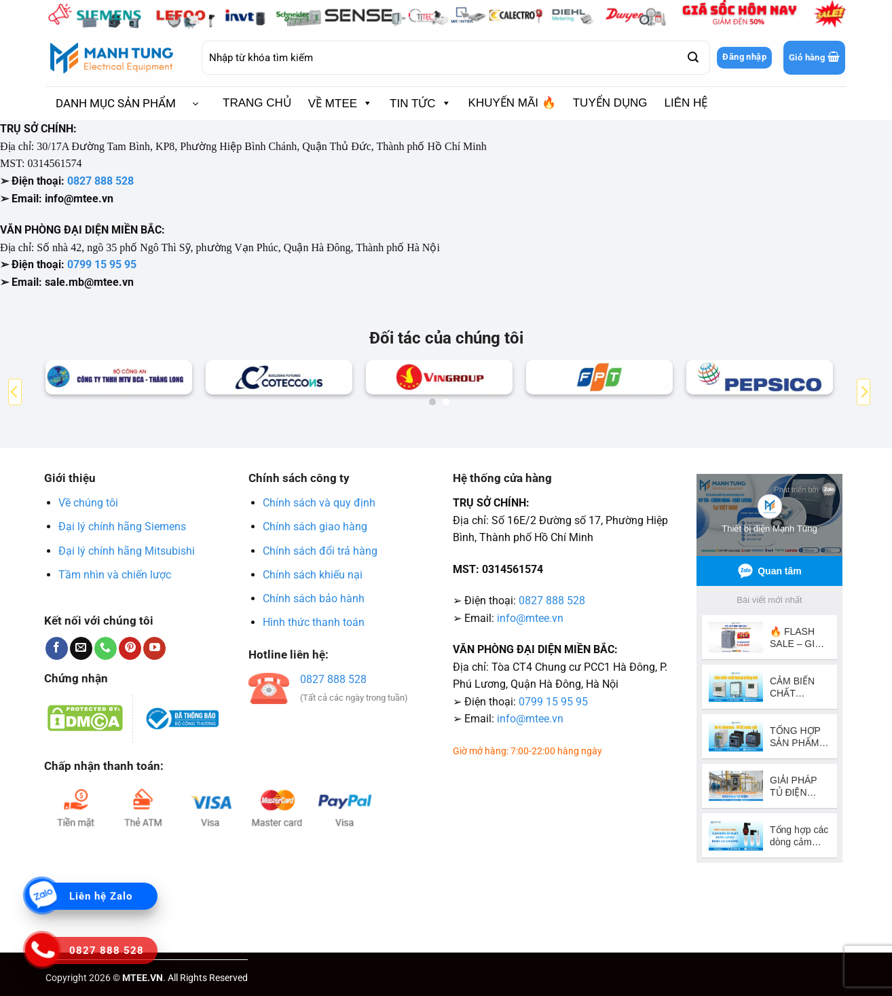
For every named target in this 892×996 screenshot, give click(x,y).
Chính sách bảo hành (314, 598)
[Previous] (15, 392)
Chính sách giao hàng (315, 526)
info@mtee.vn (530, 618)
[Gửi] (692, 57)
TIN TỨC (420, 103)
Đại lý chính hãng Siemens (122, 526)
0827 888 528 (100, 180)
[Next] (863, 392)
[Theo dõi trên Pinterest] (130, 648)
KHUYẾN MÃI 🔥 (512, 102)
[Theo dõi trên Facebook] (56, 648)
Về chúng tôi (88, 502)
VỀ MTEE (340, 103)
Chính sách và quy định (319, 502)
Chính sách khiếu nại (313, 574)
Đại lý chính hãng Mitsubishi (126, 551)
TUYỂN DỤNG (610, 102)
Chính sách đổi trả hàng (320, 551)
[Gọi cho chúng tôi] (105, 648)
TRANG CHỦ (257, 102)
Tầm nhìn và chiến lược (114, 574)
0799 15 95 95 (101, 264)
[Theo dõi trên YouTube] (154, 648)
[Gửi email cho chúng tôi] (81, 648)
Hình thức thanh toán (314, 622)
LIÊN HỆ (686, 102)
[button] (814, 58)
